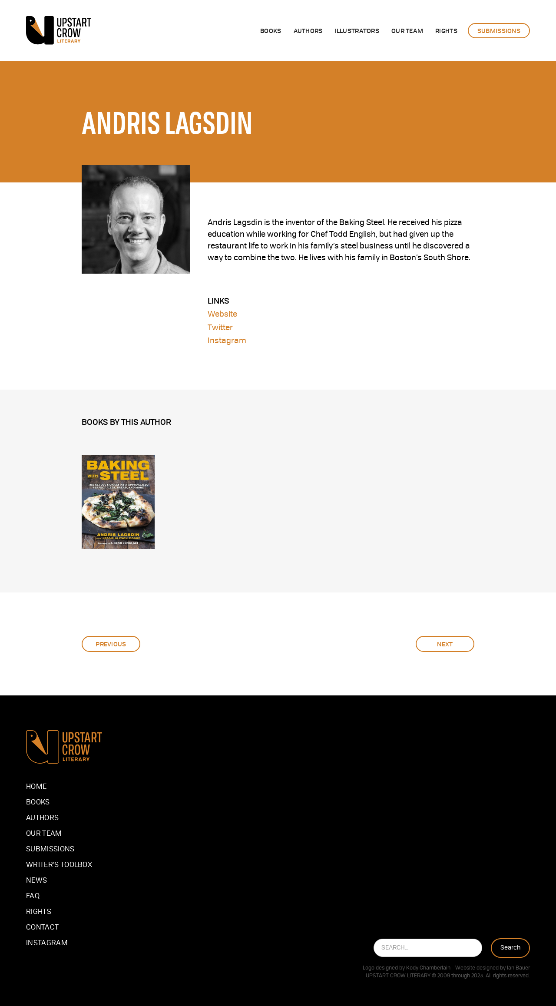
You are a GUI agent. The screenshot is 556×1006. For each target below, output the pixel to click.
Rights (38, 912)
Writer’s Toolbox (59, 865)
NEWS (36, 880)
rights (446, 30)
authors (308, 30)
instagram (47, 943)
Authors (42, 818)
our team (44, 834)
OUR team (407, 30)
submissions (498, 30)
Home (36, 787)
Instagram (227, 341)
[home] (58, 30)
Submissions (50, 849)
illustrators (357, 30)
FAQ (33, 896)
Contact (42, 927)
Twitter (220, 328)
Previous (111, 643)
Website (222, 314)
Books (270, 30)
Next (445, 643)
